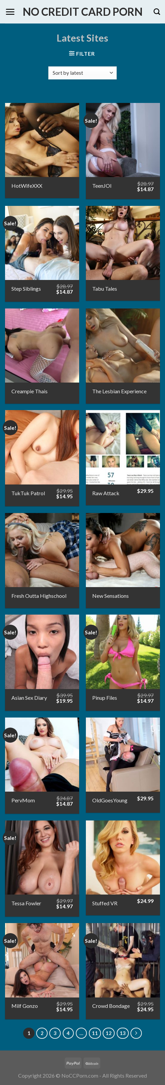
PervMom (23, 800)
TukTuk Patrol (28, 493)
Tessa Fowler (26, 903)
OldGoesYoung (109, 800)
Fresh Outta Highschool (38, 595)
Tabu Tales (104, 288)
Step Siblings (26, 288)
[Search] (157, 11)
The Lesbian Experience (119, 391)
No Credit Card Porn (83, 11)
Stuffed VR (104, 903)
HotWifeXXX (26, 185)
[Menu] (10, 11)
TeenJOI (102, 185)
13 (123, 1033)
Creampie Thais (29, 391)
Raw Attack (105, 493)
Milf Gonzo (24, 1006)
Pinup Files (104, 697)
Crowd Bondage (111, 1006)
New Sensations (110, 595)
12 (109, 1033)
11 (95, 1033)
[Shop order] (82, 72)
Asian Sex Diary (29, 697)
